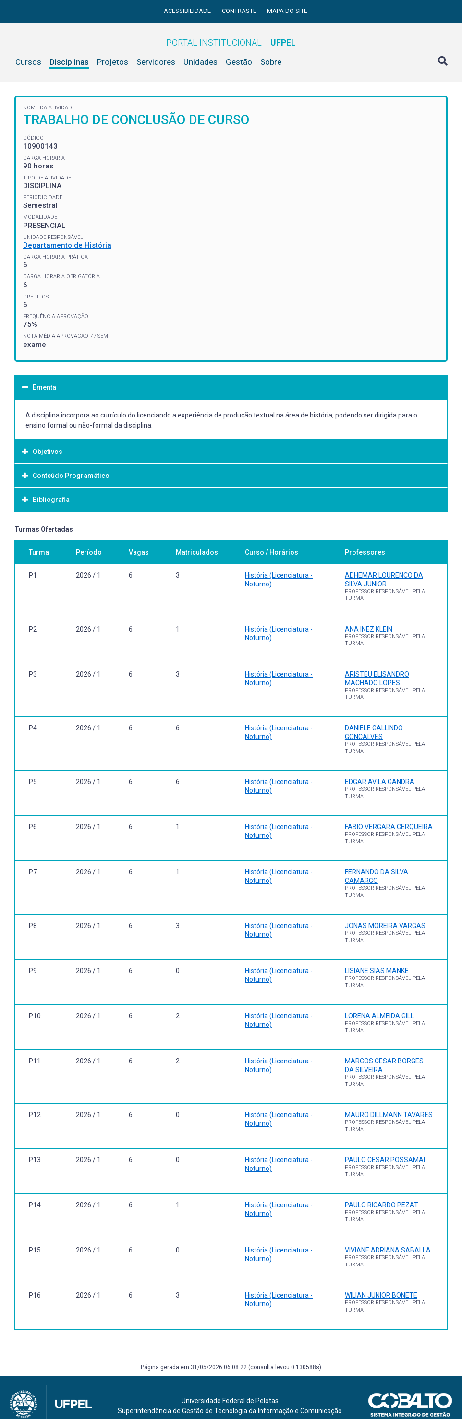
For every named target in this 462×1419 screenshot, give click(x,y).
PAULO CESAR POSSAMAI (385, 1160)
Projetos (112, 62)
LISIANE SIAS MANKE (377, 971)
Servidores (155, 62)
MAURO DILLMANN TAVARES (389, 1115)
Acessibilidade (188, 10)
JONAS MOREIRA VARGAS (385, 926)
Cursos (28, 62)
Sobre (270, 62)
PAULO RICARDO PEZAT (381, 1205)
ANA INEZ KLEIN (368, 629)
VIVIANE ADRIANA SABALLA (388, 1250)
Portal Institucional (231, 42)
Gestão (239, 62)
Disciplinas (69, 62)
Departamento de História (67, 245)
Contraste (240, 10)
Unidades (200, 62)
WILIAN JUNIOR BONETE (381, 1295)
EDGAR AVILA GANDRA (379, 782)
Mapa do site (287, 10)
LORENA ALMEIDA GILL (379, 1016)
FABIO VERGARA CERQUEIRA (389, 827)
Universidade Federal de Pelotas (230, 1401)
